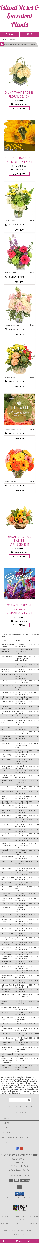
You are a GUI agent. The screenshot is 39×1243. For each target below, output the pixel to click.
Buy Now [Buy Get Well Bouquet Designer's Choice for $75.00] (19, 173)
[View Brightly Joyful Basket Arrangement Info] (19, 515)
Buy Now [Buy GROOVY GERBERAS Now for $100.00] (19, 490)
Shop (9, 34)
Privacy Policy (10, 1231)
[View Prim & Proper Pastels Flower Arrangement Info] (19, 305)
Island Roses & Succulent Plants (19, 16)
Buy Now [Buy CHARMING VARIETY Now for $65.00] (19, 282)
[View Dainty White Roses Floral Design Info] (19, 71)
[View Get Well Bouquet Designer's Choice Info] (19, 136)
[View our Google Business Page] (17, 1150)
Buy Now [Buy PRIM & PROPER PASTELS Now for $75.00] (19, 334)
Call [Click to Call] (6, 1241)
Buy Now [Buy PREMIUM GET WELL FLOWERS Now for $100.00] (19, 438)
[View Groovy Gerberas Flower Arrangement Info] (19, 461)
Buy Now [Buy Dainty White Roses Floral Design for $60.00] (19, 108)
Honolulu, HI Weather (10, 1223)
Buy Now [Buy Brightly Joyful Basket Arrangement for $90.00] (19, 556)
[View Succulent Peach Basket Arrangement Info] (19, 357)
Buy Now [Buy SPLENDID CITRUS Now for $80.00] (19, 230)
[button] (19, 1194)
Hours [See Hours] (32, 1241)
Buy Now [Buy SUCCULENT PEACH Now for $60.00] (19, 386)
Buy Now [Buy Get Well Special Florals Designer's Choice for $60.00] (19, 625)
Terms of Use (19, 1234)
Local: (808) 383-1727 (19, 1169)
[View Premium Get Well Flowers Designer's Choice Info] (19, 409)
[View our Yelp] (21, 1150)
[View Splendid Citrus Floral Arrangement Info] (19, 201)
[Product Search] (20, 1100)
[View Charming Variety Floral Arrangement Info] (19, 253)
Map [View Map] (19, 1241)
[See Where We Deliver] (19, 1112)
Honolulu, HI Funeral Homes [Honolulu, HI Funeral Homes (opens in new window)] (13, 1216)
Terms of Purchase (26, 1231)
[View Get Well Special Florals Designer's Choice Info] (19, 583)
